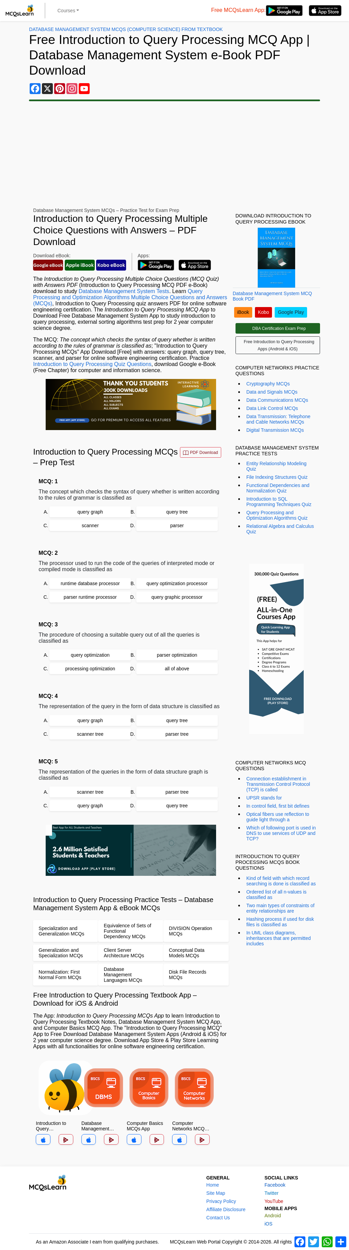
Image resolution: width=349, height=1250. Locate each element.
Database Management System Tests (124, 291)
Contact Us (218, 1217)
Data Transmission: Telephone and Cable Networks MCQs (278, 419)
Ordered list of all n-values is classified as (276, 894)
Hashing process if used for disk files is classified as (280, 921)
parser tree (176, 734)
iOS (268, 1223)
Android (272, 1215)
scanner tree (90, 734)
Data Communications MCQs (277, 400)
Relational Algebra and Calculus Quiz (280, 528)
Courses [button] (66, 10)
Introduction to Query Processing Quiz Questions (92, 364)
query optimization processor (177, 583)
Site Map (215, 1193)
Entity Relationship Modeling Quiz (276, 466)
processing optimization (90, 668)
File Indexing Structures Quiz (277, 477)
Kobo (263, 312)
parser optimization (177, 655)
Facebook (274, 1185)
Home (212, 1185)
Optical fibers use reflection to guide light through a (277, 816)
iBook (243, 312)
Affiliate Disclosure (225, 1209)
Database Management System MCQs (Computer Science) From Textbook (126, 29)
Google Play (291, 312)
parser (177, 525)
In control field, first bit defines (277, 806)
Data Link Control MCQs (272, 408)
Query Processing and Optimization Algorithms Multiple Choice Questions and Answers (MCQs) (130, 297)
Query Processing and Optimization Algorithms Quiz (277, 515)
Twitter (271, 1193)
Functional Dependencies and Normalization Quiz (277, 488)
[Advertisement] (124, 154)
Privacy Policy (221, 1201)
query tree (177, 512)
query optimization (90, 655)
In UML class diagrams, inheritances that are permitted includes (278, 938)
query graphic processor (176, 597)
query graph (90, 512)
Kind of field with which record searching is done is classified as (281, 880)
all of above (177, 668)
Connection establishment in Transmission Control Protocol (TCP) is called (278, 784)
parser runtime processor (90, 597)
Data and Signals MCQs (272, 392)
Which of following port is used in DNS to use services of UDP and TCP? (281, 833)
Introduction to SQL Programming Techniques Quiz (279, 501)
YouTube (273, 1201)
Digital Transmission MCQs (275, 430)
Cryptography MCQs (268, 383)
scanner (90, 525)
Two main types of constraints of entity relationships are (280, 908)
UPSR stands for (264, 798)
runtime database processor (90, 583)
